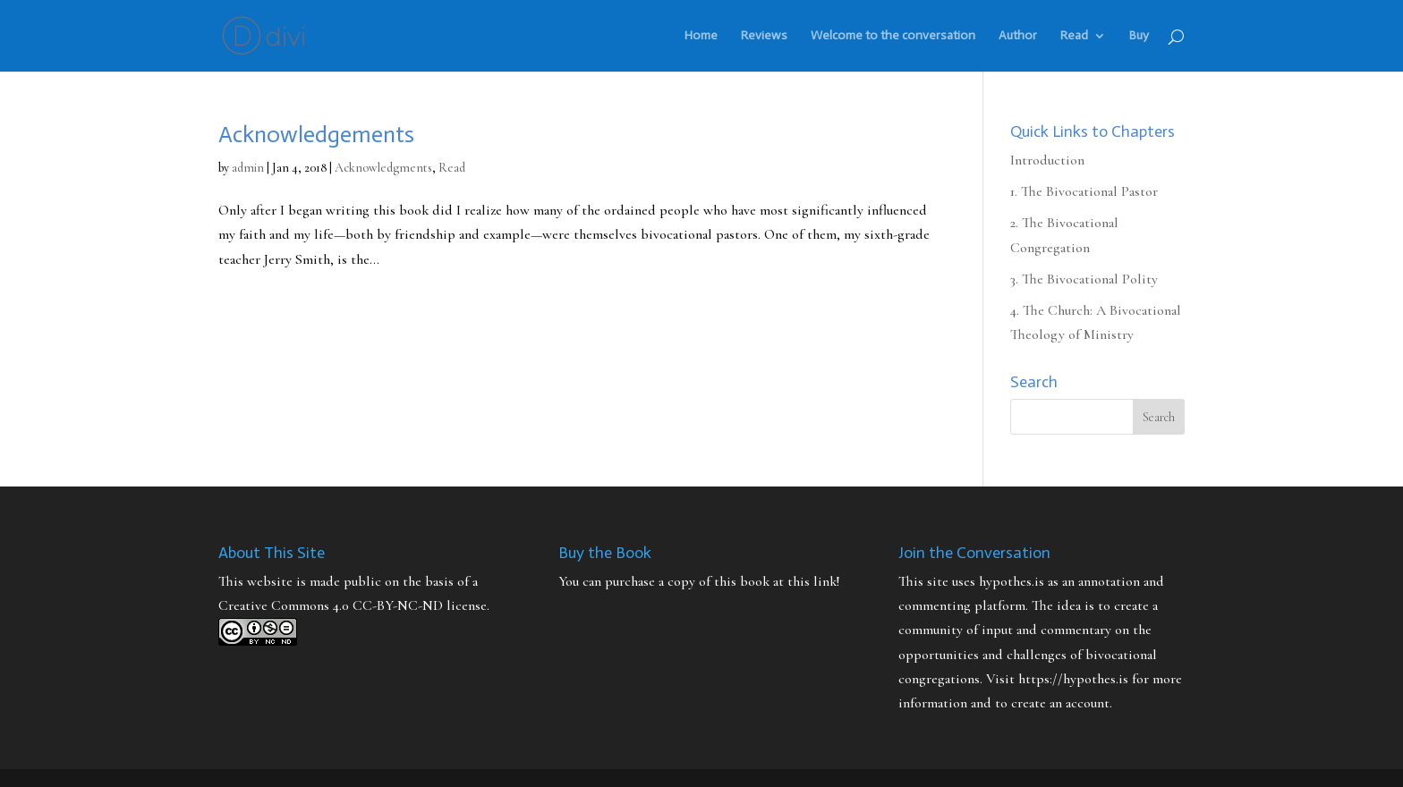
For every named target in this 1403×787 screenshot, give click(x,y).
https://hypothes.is (1073, 679)
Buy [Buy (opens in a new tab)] (1139, 36)
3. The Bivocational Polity (1084, 279)
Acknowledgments (383, 167)
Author (1018, 36)
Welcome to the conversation (893, 36)
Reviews (764, 36)
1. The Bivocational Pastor (1084, 191)
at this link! (806, 581)
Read (1074, 36)
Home (701, 36)
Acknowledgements (316, 134)
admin (248, 167)
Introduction (1047, 160)
